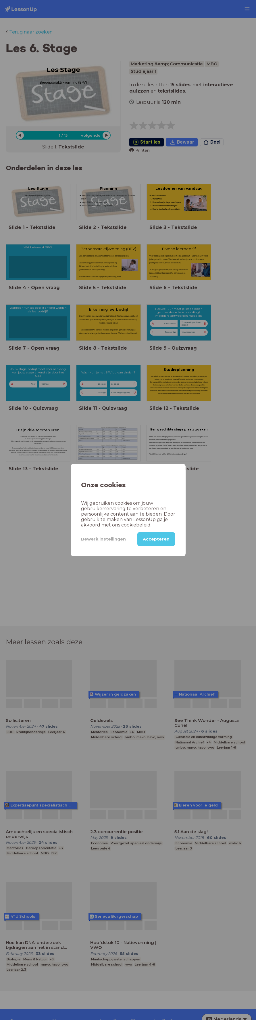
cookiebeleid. (136, 525)
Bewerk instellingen (103, 539)
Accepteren (156, 539)
